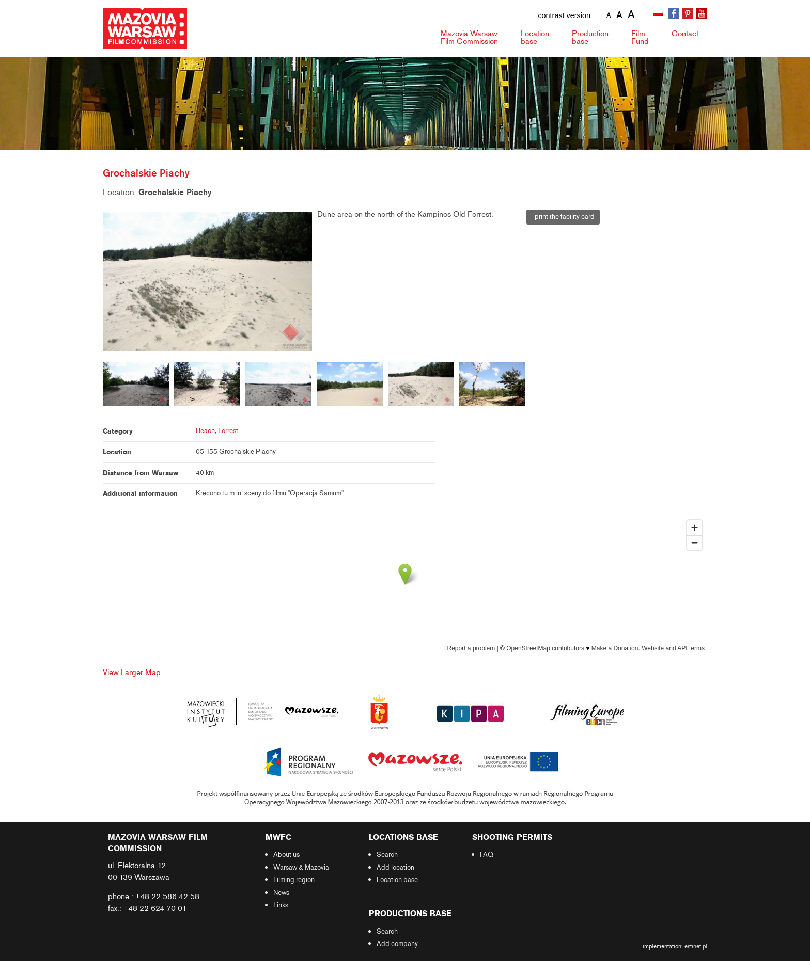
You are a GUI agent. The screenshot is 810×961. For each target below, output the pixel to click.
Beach (205, 431)
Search (387, 855)
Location (535, 37)
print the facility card (563, 217)
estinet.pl (695, 946)
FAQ (486, 855)
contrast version (564, 15)
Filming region (294, 880)
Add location (395, 867)
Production (590, 37)
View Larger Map (132, 672)
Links (280, 905)
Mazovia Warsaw (469, 37)
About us (286, 855)
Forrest (228, 431)
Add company (397, 944)
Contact (685, 33)
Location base (397, 880)
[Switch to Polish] (659, 14)
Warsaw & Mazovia (301, 867)
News (281, 893)
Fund (640, 37)
